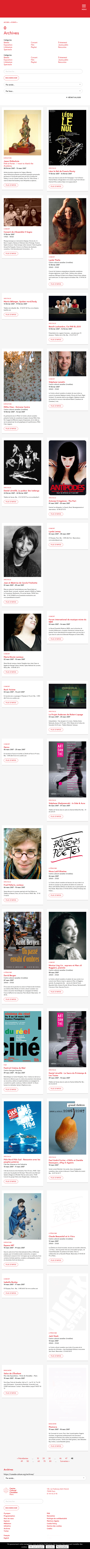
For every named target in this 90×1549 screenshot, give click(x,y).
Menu (84, 9)
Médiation (7, 1523)
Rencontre (62, 47)
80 (50, 1461)
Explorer (7, 1521)
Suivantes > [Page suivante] (64, 1461)
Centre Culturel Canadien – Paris (13, 9)
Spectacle (8, 49)
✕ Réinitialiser (73, 97)
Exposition (8, 45)
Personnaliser (62, 1547)
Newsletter (51, 1516)
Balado (6, 42)
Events (13, 22)
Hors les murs (9, 1518)
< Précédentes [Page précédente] (22, 1458)
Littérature (8, 47)
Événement (62, 42)
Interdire (50, 1547)
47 (66, 1458)
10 (38, 1458)
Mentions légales (53, 1521)
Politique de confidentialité (57, 1518)
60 (39, 1461)
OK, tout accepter (36, 1547)
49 (22, 1461)
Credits (49, 1528)
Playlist (34, 47)
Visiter (6, 1531)
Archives (7, 1528)
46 (60, 1458)
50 (28, 1461)
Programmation (9, 1516)
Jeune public (63, 45)
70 (44, 1461)
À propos (7, 1513)
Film (32, 45)
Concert (34, 42)
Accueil (6, 22)
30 (49, 1458)
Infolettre (7, 1526)
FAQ (48, 1513)
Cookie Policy (52, 1523)
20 (44, 1458)
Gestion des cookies (54, 1526)
